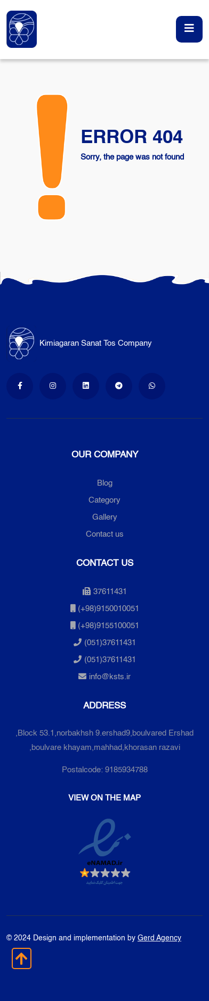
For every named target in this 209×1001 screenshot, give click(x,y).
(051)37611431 (110, 643)
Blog (104, 483)
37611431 (105, 592)
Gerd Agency (159, 938)
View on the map (104, 798)
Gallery (104, 517)
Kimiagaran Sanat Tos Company (79, 343)
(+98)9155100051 (108, 626)
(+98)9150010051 (108, 609)
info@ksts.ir (110, 677)
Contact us (105, 534)
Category (104, 500)
